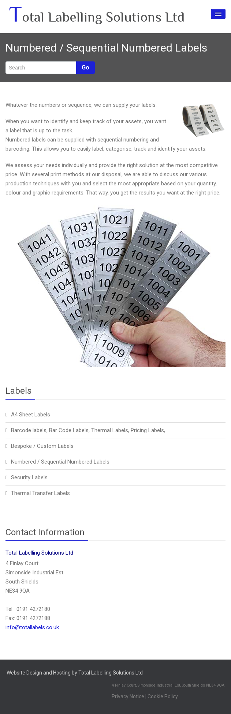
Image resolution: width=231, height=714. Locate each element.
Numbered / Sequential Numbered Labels (60, 461)
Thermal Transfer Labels (40, 493)
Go (85, 67)
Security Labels (29, 477)
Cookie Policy (163, 696)
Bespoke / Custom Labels (42, 446)
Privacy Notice (128, 696)
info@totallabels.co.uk (32, 627)
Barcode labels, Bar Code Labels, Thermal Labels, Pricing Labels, (88, 430)
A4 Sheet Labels (30, 414)
